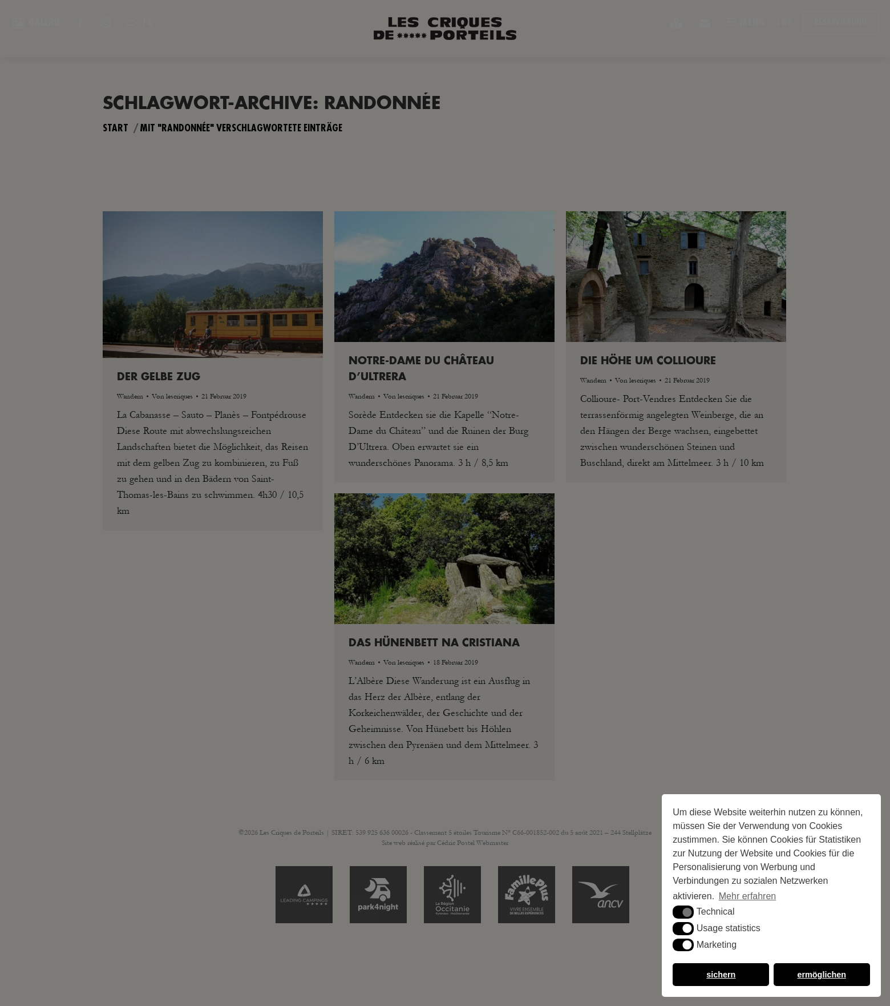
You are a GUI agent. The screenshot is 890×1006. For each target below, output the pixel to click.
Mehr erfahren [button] (747, 896)
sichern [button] (720, 974)
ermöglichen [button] (821, 974)
